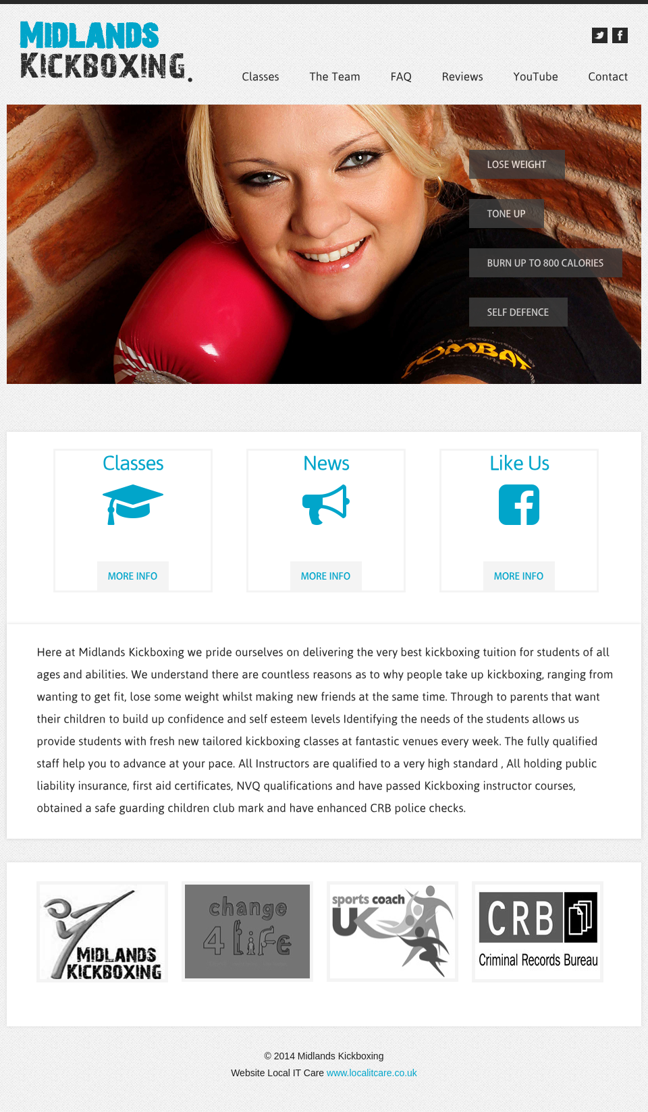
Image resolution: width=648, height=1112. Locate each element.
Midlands (107, 58)
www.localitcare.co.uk (370, 1072)
